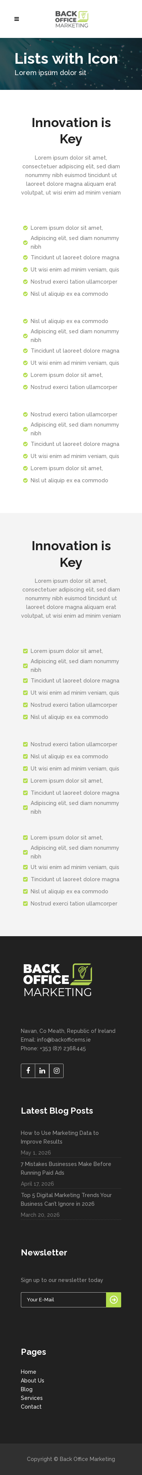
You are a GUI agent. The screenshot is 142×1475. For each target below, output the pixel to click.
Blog (27, 1389)
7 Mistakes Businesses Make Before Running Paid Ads (66, 1168)
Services (32, 1398)
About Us (32, 1381)
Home (28, 1372)
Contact (31, 1407)
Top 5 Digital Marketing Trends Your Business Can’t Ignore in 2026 (66, 1199)
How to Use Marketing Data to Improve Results (60, 1137)
